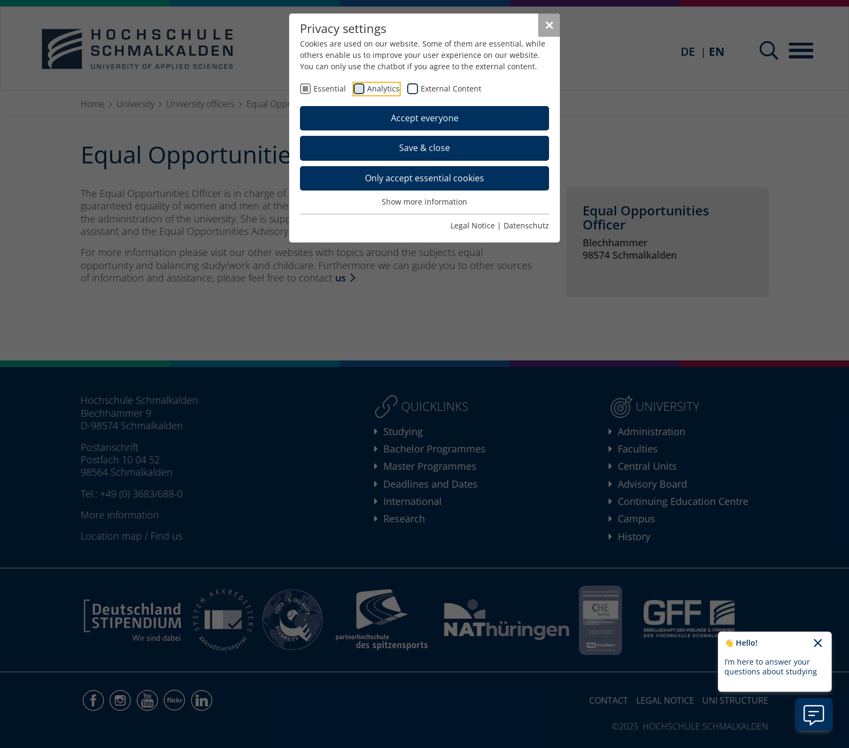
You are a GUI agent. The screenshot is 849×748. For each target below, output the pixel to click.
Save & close (424, 148)
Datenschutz (526, 225)
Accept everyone (425, 118)
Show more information (424, 201)
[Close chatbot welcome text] (818, 643)
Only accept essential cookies (424, 178)
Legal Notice (472, 225)
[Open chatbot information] (814, 714)
